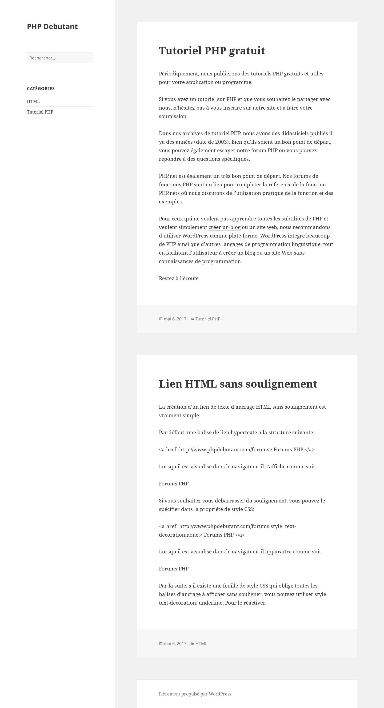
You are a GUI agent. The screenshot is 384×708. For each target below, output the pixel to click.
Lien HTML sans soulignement (238, 383)
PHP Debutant (52, 26)
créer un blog (225, 227)
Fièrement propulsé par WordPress (195, 694)
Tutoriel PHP (40, 112)
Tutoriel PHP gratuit (212, 50)
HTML (33, 101)
